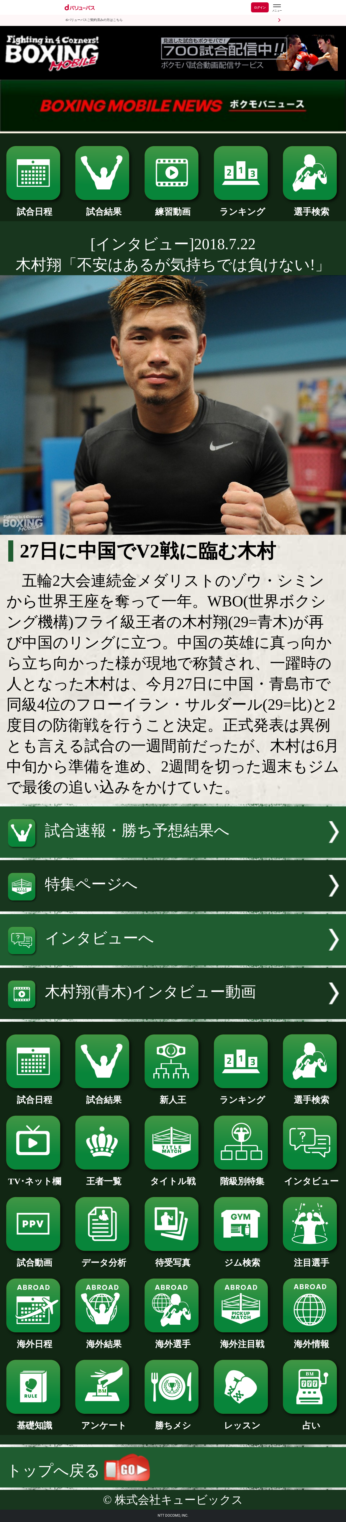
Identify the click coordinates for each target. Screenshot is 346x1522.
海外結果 (103, 1339)
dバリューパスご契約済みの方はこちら (94, 20)
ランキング (242, 207)
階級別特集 (242, 1176)
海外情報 (311, 1339)
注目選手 (311, 1258)
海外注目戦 (242, 1339)
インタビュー (311, 1176)
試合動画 (34, 1258)
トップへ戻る (78, 1470)
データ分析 (103, 1258)
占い (311, 1421)
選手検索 (311, 207)
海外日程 (34, 1339)
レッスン (242, 1421)
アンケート (103, 1421)
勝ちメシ (173, 1421)
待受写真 (173, 1258)
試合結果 (103, 207)
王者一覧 (103, 1176)
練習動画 (173, 207)
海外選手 (173, 1339)
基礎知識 (34, 1421)
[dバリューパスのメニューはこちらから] (277, 8)
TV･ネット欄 (34, 1176)
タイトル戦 (173, 1176)
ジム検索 (242, 1258)
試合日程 (34, 207)
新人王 (173, 1095)
